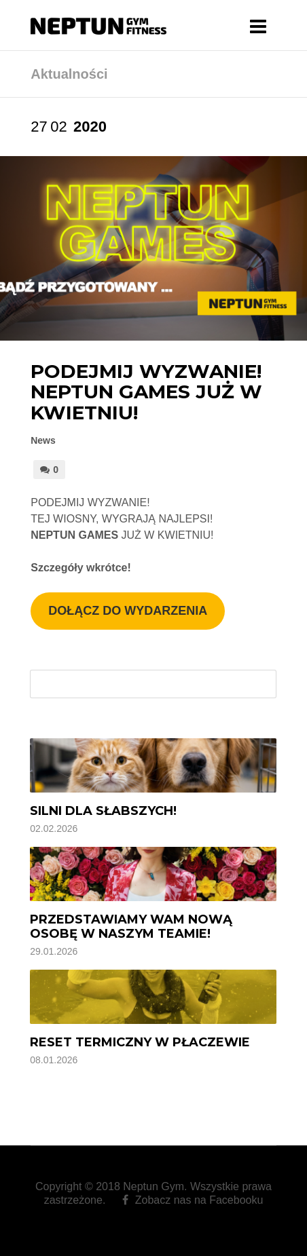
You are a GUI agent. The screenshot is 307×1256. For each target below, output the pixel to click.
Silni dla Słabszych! (103, 810)
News (43, 440)
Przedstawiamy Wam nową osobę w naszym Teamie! (131, 926)
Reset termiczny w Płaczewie (140, 1042)
